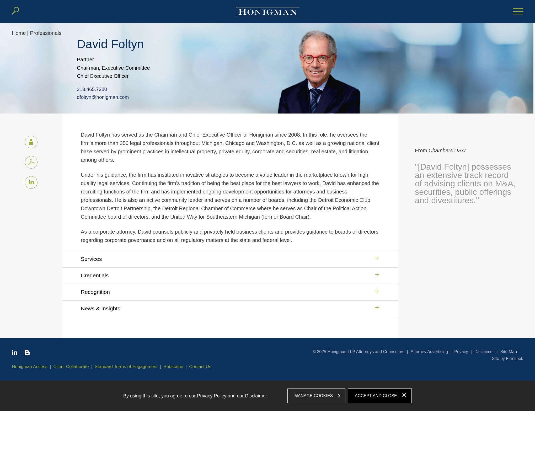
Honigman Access (29, 366)
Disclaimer (484, 351)
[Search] (15, 11)
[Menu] (518, 12)
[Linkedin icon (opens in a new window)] (31, 182)
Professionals (45, 33)
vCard (29, 141)
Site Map (508, 351)
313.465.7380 (86, 88)
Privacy (461, 351)
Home (19, 33)
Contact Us (200, 366)
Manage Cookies (313, 395)
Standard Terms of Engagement (126, 366)
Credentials (95, 275)
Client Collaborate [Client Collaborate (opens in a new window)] (71, 366)
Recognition (95, 292)
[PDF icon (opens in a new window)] (31, 162)
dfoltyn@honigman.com (97, 96)
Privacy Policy (211, 395)
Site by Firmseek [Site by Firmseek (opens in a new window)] (507, 358)
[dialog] (267, 396)
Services (91, 259)
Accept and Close (376, 395)
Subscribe (173, 366)
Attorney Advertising (429, 351)
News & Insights (100, 308)
